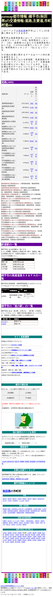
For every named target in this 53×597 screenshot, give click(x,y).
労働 (9, 9)
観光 (16, 9)
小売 (30, 4)
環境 (48, 4)
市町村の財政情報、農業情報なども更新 (23, 372)
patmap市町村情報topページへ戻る (12, 586)
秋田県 (22, 31)
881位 (32, 141)
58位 (31, 103)
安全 (6, 9)
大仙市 (4, 461)
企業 (13, 9)
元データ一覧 (31, 588)
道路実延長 (6, 479)
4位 (36, 107)
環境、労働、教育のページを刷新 (21, 360)
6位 (36, 148)
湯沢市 (17, 461)
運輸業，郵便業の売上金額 (19, 479)
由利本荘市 (11, 461)
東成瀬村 (33, 461)
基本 (6, 4)
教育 (41, 4)
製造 (20, 4)
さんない (4, 321)
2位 (36, 112)
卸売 (27, 4)
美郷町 (22, 461)
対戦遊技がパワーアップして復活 (21, 350)
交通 (44, 4)
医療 (37, 4)
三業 (34, 4)
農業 (23, 4)
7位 (36, 128)
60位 (31, 112)
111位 (32, 107)
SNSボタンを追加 (17, 345)
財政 (16, 4)
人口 (13, 4)
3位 (36, 103)
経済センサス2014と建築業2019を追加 (23, 355)
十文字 (3, 324)
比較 (9, 4)
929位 (32, 128)
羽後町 (27, 461)
